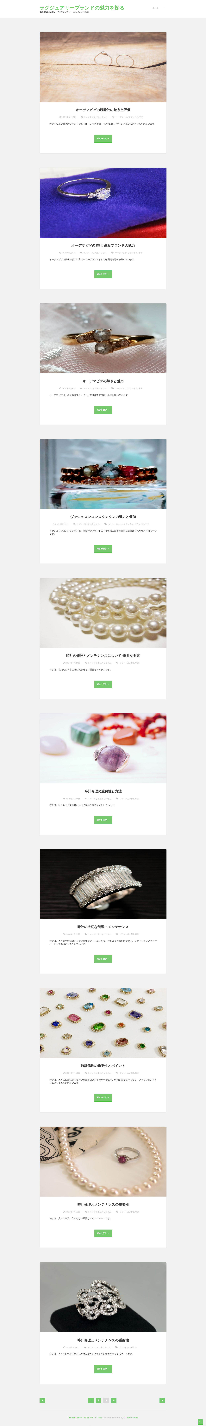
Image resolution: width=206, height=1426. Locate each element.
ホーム (155, 8)
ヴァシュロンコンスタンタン (121, 524)
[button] (165, 7)
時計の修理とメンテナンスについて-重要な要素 (103, 656)
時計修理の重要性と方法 (103, 791)
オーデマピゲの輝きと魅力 (103, 381)
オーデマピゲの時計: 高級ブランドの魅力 (103, 246)
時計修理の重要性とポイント (103, 1066)
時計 (137, 663)
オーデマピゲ (121, 117)
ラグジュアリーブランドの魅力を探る (82, 8)
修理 (132, 663)
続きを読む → (104, 140)
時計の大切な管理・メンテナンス (103, 927)
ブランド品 (133, 117)
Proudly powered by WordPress (85, 1417)
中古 (141, 117)
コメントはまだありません (95, 117)
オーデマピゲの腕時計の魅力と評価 (103, 110)
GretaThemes (131, 1417)
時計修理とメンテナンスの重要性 (103, 1205)
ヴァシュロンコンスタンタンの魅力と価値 (103, 517)
